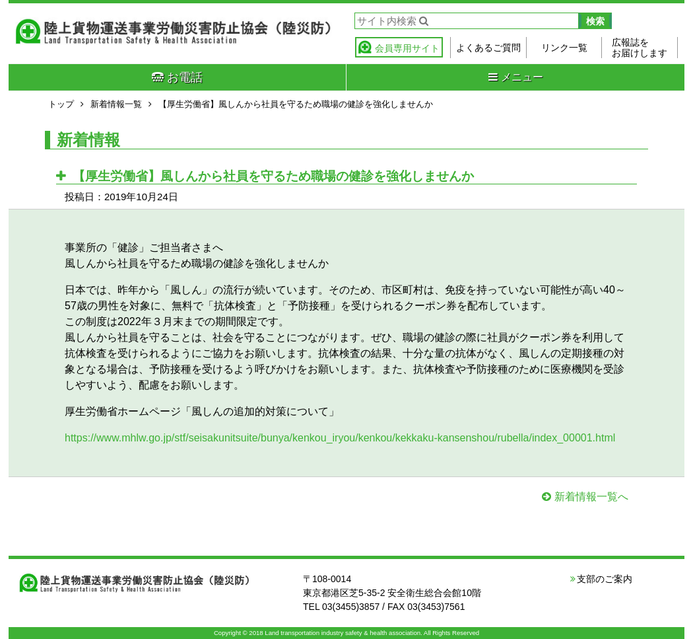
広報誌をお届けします (639, 47)
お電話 (177, 77)
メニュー (515, 77)
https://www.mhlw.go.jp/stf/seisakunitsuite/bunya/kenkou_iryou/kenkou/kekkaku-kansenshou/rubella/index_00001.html (340, 437)
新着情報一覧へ (591, 496)
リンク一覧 (564, 47)
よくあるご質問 (488, 47)
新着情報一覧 (116, 104)
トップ (61, 104)
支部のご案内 (604, 579)
